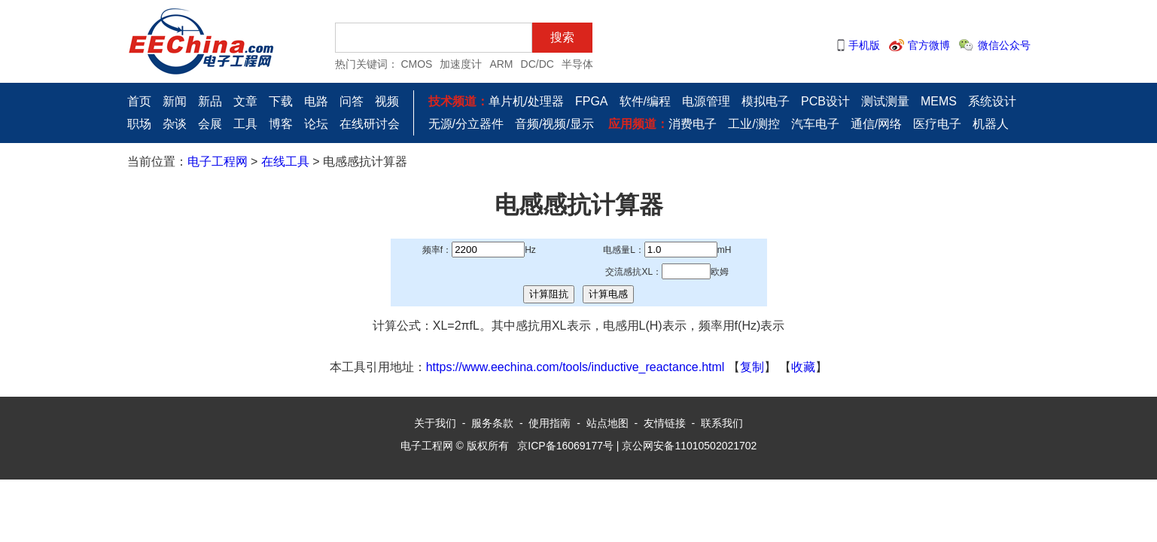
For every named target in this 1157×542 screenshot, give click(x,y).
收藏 (803, 367)
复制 (752, 367)
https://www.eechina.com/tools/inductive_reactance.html (575, 367)
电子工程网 (217, 161)
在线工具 (285, 161)
